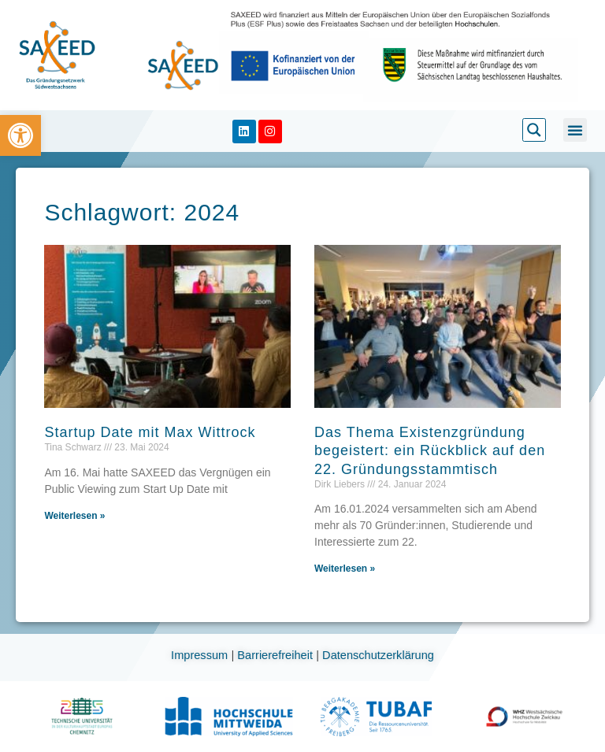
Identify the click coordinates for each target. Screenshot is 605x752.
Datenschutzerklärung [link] (378, 655)
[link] (20, 135)
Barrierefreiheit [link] (276, 655)
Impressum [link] (201, 655)
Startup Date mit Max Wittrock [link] (149, 432)
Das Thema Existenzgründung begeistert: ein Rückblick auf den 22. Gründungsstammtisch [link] (429, 450)
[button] (575, 130)
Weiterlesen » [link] (74, 515)
